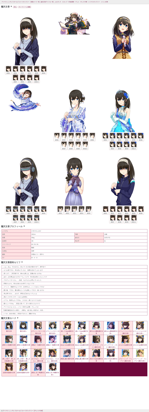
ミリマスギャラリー (94, 2)
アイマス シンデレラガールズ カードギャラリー (15, 2)
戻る (15, 7)
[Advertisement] (56, 392)
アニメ (77, 2)
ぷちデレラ (58, 2)
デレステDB (83, 2)
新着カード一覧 (35, 2)
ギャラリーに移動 (25, 7)
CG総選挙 (71, 2)
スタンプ (64, 2)
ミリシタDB (104, 2)
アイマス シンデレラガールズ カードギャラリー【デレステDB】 (23, 410)
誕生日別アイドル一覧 (47, 2)
